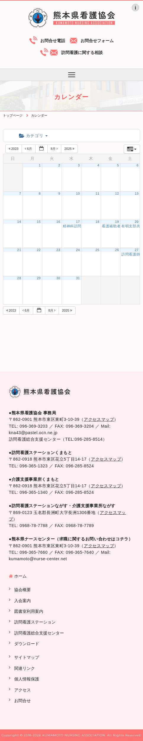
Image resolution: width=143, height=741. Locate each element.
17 (78, 221)
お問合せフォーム (97, 40)
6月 (29, 148)
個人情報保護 (26, 679)
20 (137, 221)
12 (117, 193)
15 (39, 221)
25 (97, 250)
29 (39, 278)
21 (19, 250)
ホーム (20, 576)
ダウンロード (26, 643)
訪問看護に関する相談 (82, 52)
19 (117, 221)
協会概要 (22, 589)
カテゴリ (33, 135)
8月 (55, 148)
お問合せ (22, 700)
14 (19, 221)
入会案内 (22, 600)
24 (78, 250)
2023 (14, 148)
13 (137, 193)
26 (117, 250)
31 (78, 278)
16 (58, 221)
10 (78, 193)
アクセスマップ (99, 419)
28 (19, 278)
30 (58, 278)
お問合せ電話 (52, 40)
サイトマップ (26, 657)
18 (97, 221)
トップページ (13, 115)
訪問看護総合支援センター (39, 633)
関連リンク (24, 668)
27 (137, 250)
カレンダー (39, 115)
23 (58, 250)
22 (39, 250)
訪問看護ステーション (35, 622)
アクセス (22, 690)
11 (97, 193)
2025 (69, 148)
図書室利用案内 (28, 611)
